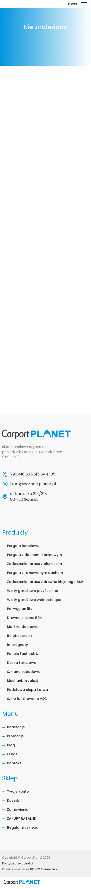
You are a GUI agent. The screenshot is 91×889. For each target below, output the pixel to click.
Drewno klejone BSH (24, 617)
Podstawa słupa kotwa (27, 689)
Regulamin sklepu (22, 827)
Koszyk (13, 800)
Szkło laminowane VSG (27, 698)
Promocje (15, 736)
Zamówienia (17, 809)
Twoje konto (18, 791)
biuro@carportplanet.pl (33, 484)
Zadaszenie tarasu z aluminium (34, 563)
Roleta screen (19, 635)
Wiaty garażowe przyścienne (32, 590)
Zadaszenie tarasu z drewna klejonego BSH (45, 581)
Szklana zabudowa (24, 671)
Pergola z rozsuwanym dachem (35, 572)
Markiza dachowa (23, 626)
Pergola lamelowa (23, 545)
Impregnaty (17, 644)
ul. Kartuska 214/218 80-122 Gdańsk (29, 496)
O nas (12, 754)
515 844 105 (44, 474)
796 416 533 (21, 474)
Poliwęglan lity (19, 608)
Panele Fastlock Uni (24, 653)
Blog (11, 745)
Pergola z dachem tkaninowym (34, 554)
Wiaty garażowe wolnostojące (34, 599)
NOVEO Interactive (44, 869)
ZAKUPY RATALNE (21, 818)
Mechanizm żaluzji (22, 680)
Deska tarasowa (21, 662)
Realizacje (16, 727)
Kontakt (14, 763)
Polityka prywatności (17, 863)
